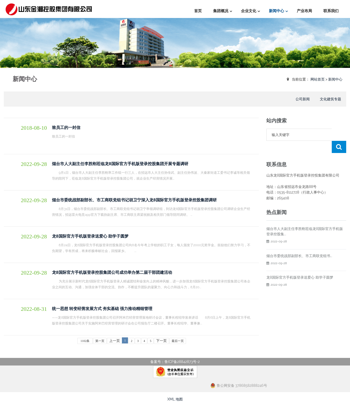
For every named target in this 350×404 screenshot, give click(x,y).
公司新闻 (303, 99)
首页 (198, 11)
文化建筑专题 (330, 99)
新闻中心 (276, 11)
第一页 (99, 341)
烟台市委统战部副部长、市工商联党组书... (299, 244)
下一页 (161, 341)
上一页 (114, 341)
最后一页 (178, 341)
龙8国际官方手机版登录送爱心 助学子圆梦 (299, 265)
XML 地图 (174, 399)
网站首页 (317, 79)
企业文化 (248, 11)
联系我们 (331, 11)
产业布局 (304, 11)
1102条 (85, 341)
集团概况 (220, 11)
